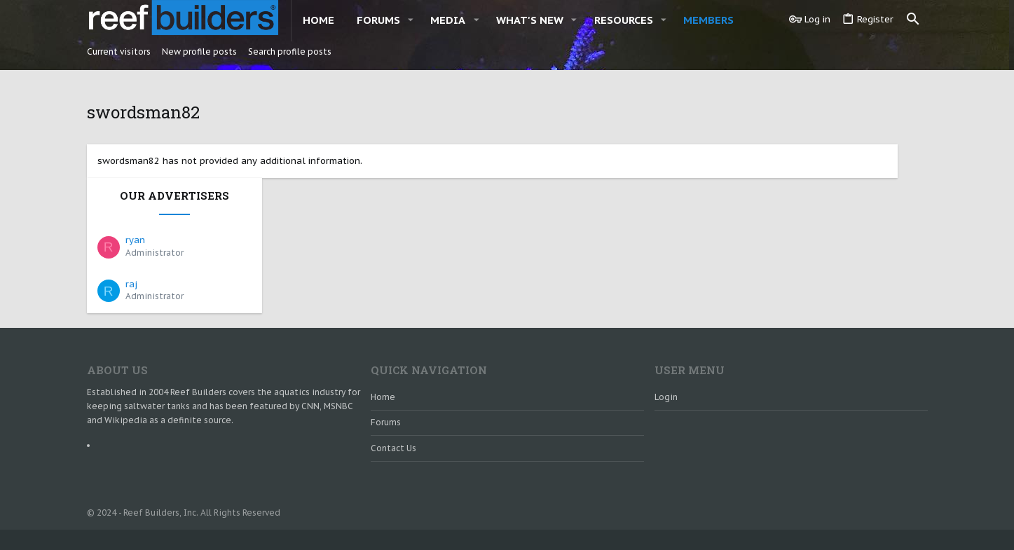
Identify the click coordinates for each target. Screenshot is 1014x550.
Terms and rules (795, 522)
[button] (411, 20)
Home (383, 363)
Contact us (393, 414)
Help (846, 522)
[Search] (913, 19)
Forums (386, 389)
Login (666, 363)
